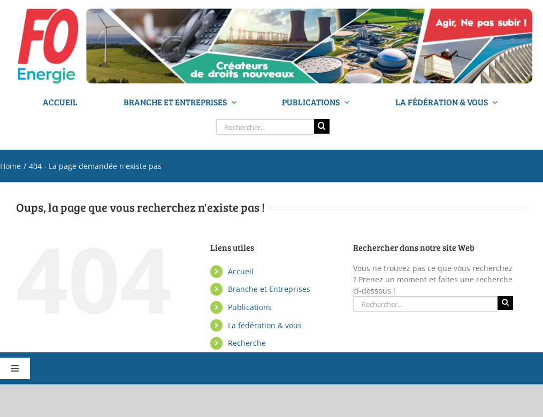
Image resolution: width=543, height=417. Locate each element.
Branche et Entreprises (269, 289)
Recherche (247, 343)
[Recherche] (322, 126)
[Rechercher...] (265, 127)
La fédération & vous (265, 325)
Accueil (241, 271)
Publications (250, 307)
